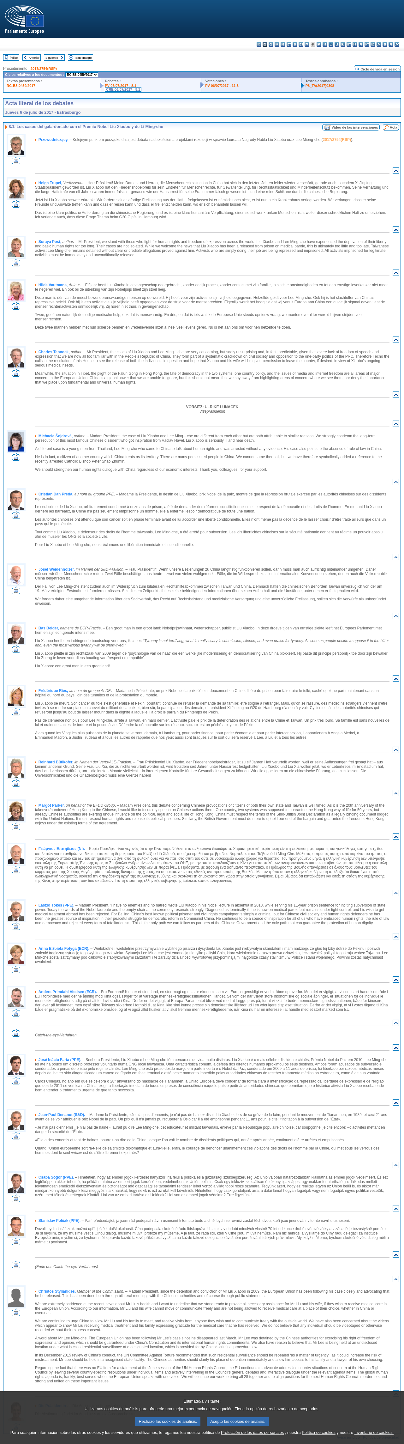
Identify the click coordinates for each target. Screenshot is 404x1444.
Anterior (34, 57)
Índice (14, 57)
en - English (301, 44)
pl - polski (361, 44)
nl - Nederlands (355, 44)
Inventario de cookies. (374, 1439)
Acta (393, 127)
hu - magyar (343, 44)
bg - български (259, 44)
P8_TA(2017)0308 (320, 86)
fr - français (307, 44)
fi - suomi (391, 44)
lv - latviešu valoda (331, 44)
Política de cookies (319, 1439)
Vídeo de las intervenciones (354, 127)
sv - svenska (397, 44)
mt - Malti (349, 44)
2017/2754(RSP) (44, 68)
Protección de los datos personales (252, 1439)
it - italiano (325, 44)
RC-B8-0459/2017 (21, 86)
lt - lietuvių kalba (337, 44)
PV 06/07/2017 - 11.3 (222, 86)
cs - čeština (271, 44)
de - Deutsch (283, 44)
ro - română (373, 44)
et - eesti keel (289, 44)
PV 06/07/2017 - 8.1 (120, 86)
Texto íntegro (83, 57)
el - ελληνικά (295, 44)
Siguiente (51, 57)
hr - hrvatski (319, 44)
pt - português (367, 44)
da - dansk (277, 44)
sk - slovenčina (379, 44)
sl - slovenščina (385, 44)
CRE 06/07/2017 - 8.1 (123, 89)
